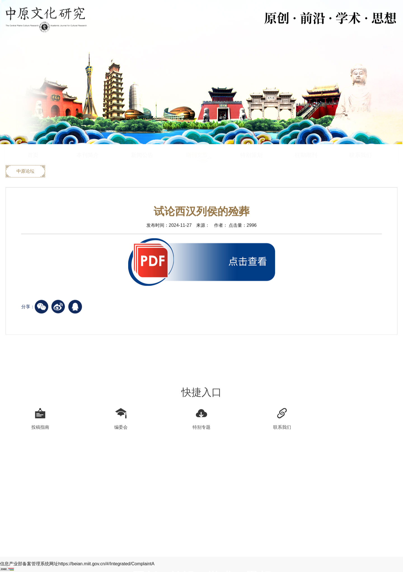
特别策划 (251, 145)
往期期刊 (306, 145)
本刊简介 (87, 145)
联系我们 (360, 145)
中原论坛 (25, 171)
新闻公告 (142, 145)
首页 (33, 145)
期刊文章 (197, 145)
